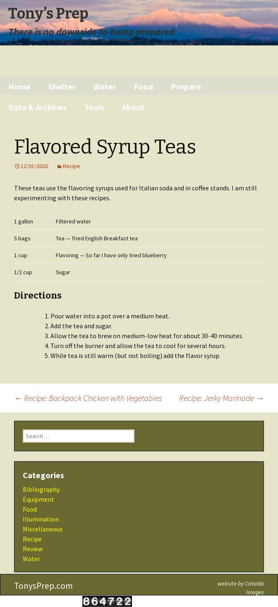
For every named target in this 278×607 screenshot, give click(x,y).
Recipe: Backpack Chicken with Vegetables (88, 398)
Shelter (62, 86)
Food (143, 86)
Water (104, 86)
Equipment (38, 499)
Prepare (186, 86)
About (133, 107)
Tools (94, 107)
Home (19, 86)
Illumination (41, 519)
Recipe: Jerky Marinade (221, 398)
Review (33, 549)
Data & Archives (37, 107)
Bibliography (41, 489)
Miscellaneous (43, 529)
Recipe (71, 166)
